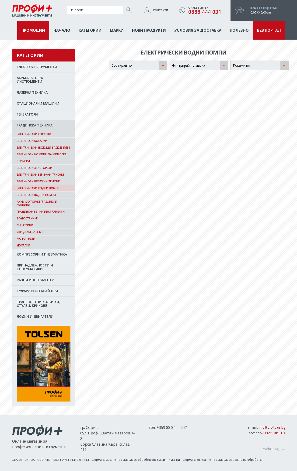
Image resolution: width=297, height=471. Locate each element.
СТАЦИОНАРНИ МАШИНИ (38, 103)
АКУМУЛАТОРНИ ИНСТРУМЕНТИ (30, 79)
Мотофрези (26, 239)
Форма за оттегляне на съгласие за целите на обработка (222, 460)
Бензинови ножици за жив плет (41, 154)
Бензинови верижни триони (38, 181)
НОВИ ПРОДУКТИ (149, 30)
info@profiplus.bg (272, 427)
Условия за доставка (197, 30)
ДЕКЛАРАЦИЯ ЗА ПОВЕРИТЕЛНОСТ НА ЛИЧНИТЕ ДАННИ (50, 460)
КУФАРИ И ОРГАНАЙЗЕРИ (37, 291)
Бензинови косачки (32, 141)
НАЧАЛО (61, 30)
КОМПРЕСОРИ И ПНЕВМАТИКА (42, 254)
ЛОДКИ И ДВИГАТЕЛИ (35, 316)
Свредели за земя (30, 232)
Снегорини (25, 225)
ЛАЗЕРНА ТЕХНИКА (32, 92)
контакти (160, 10)
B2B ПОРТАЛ (269, 30)
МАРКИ (117, 30)
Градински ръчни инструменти (41, 212)
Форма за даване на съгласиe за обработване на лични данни (136, 460)
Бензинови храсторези (34, 168)
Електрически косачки (34, 134)
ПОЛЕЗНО (239, 30)
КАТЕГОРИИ (90, 30)
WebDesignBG (274, 449)
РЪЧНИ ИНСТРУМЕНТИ (35, 280)
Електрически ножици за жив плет (43, 148)
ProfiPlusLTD (275, 433)
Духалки (23, 245)
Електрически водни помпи (38, 188)
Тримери (23, 161)
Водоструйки (27, 218)
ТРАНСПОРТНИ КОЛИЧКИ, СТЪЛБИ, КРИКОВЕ (38, 304)
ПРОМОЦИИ (33, 30)
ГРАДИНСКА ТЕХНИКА (34, 125)
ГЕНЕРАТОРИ (27, 114)
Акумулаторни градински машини (37, 203)
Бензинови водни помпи (36, 195)
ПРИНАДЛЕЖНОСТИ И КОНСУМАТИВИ (35, 267)
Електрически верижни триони (40, 175)
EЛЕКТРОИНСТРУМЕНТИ (37, 67)
